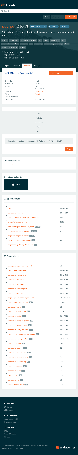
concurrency (38, 44)
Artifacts (16, 65)
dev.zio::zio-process (15, 366)
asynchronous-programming (53, 44)
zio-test (10, 73)
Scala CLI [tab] (39, 118)
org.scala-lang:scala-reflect (18, 236)
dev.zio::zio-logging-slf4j (17, 352)
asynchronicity (55, 40)
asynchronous (14, 40)
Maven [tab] (39, 127)
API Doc (46, 17)
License (7, 437)
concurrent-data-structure (10, 44)
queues (4, 40)
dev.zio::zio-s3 (13, 375)
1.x (18, 55)
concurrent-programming (28, 40)
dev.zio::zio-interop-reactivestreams (21, 334)
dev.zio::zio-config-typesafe (18, 330)
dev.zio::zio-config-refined (17, 325)
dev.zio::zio (12, 208)
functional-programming (9, 47)
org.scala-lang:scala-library (18, 222)
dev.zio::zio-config (14, 316)
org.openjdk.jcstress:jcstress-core (20, 245)
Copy (69, 149)
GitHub (64, 26)
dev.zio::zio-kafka (14, 343)
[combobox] (61, 73)
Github (8, 407)
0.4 (22, 58)
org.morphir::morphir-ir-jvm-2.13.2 (21, 298)
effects (66, 44)
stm (40, 40)
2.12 (27, 52)
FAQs (6, 431)
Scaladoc (11, 165)
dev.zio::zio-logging (15, 348)
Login (71, 17)
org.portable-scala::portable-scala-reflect (23, 217)
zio (4, 26)
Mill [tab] (39, 113)
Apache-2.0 (39, 91)
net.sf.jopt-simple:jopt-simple (19, 240)
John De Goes (40, 99)
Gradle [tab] (39, 131)
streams (46, 40)
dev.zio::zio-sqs (13, 380)
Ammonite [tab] (39, 122)
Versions (27, 65)
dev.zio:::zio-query (14, 307)
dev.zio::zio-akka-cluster (17, 311)
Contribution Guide (11, 419)
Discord (8, 410)
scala (63, 40)
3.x (17, 52)
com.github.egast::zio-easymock (20, 266)
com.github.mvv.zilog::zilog (18, 302)
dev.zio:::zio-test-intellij (17, 270)
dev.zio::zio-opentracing (17, 362)
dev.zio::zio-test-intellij (16, 279)
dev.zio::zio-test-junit (16, 284)
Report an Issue (10, 422)
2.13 (21, 52)
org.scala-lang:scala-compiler (19, 231)
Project (6, 65)
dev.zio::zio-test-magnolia (18, 289)
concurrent (23, 44)
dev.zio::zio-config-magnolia (18, 320)
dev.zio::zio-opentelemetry (18, 357)
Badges (37, 65)
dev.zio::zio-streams (15, 213)
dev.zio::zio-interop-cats (17, 275)
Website (53, 26)
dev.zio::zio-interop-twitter (18, 339)
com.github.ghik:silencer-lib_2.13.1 (21, 227)
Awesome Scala (58, 16)
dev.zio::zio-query (14, 371)
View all (37, 94)
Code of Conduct (10, 434)
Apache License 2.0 (38, 26)
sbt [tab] (39, 109)
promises (22, 47)
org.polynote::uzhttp (16, 384)
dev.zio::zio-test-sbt (15, 293)
